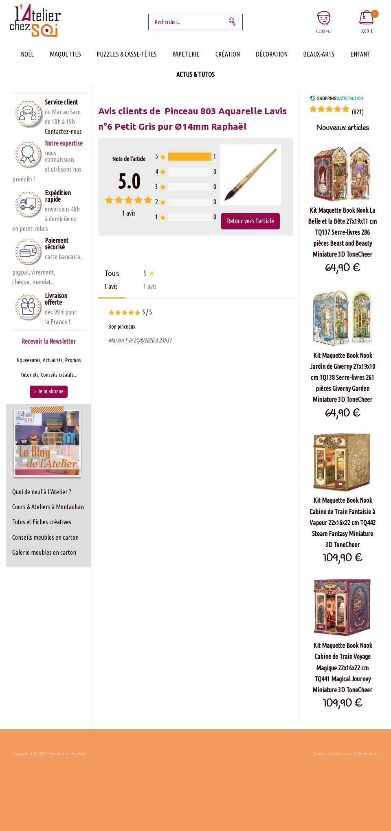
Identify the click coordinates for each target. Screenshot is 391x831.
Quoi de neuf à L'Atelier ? (41, 491)
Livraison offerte (56, 299)
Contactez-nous (63, 131)
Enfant (360, 54)
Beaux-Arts (318, 54)
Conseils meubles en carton (45, 537)
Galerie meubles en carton (44, 552)
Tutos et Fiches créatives (41, 522)
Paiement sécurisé (56, 244)
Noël (27, 54)
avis (129, 213)
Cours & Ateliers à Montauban (48, 506)
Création (227, 54)
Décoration (271, 54)
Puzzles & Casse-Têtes (127, 54)
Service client (61, 102)
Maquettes (65, 54)
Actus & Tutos (195, 74)
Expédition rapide (58, 196)
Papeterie (186, 54)
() (357, 112)
